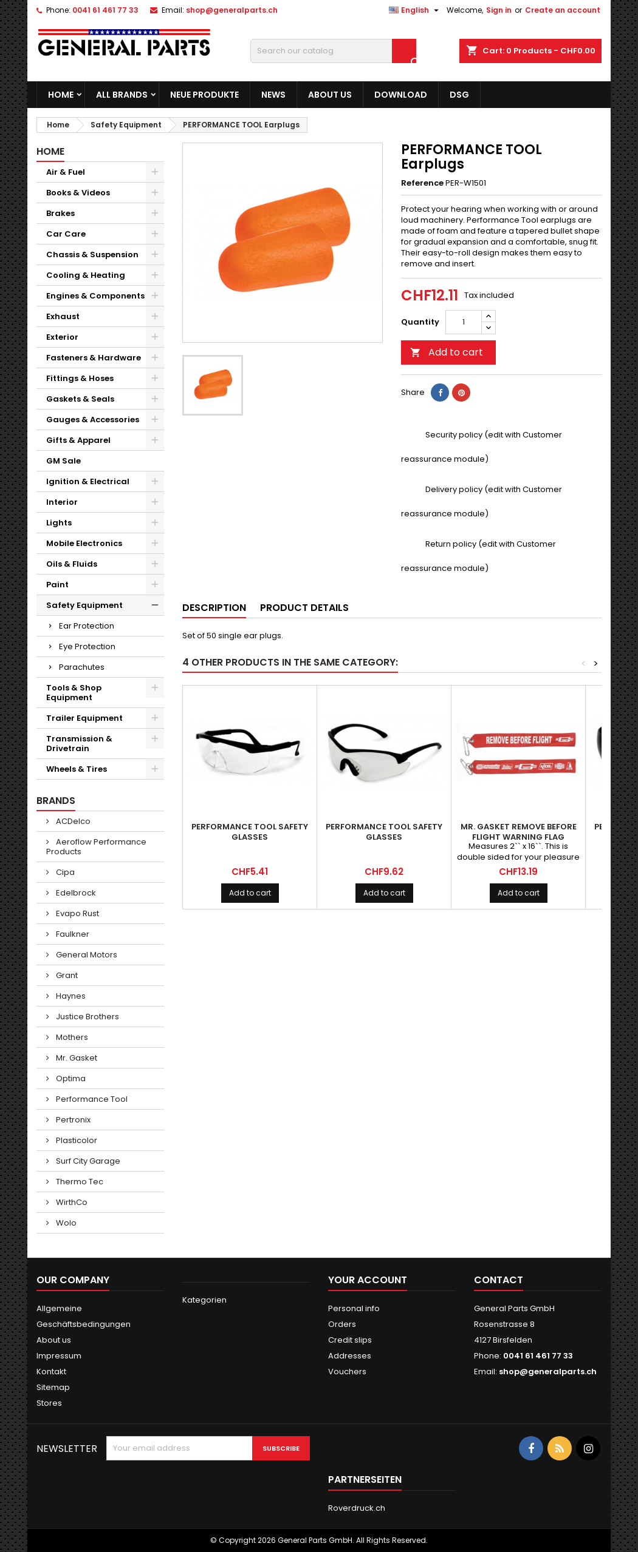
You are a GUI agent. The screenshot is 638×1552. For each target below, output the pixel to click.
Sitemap (53, 1387)
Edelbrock (75, 893)
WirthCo (70, 1202)
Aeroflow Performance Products (96, 846)
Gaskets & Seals (80, 399)
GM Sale (63, 461)
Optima (70, 1078)
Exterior (62, 337)
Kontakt (51, 1371)
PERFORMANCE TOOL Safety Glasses (249, 832)
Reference (422, 183)
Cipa (64, 872)
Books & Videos (78, 192)
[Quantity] (463, 322)
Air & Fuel (65, 172)
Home (61, 95)
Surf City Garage (87, 1161)
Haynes (70, 996)
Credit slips (350, 1340)
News (273, 95)
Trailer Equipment (84, 718)
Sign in (499, 10)
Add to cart (446, 352)
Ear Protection (86, 626)
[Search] (333, 51)
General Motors (85, 954)
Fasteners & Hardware (93, 357)
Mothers (71, 1037)
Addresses (349, 1355)
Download (400, 95)
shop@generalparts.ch (232, 10)
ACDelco (72, 821)
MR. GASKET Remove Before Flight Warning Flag (519, 832)
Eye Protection (87, 646)
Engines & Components (95, 296)
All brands (122, 95)
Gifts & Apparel (78, 440)
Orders (342, 1324)
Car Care (66, 234)
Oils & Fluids (71, 564)
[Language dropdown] (415, 10)
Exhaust (63, 316)
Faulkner (71, 934)
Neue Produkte (204, 95)
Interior (62, 502)
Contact (498, 1280)
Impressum (58, 1355)
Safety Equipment (84, 605)
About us (330, 95)
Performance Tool (91, 1099)
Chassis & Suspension (92, 254)
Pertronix (72, 1119)
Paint (57, 584)
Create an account (562, 10)
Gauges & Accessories (92, 419)
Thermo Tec (78, 1181)
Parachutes (82, 667)
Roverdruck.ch (356, 1508)
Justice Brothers (86, 1016)
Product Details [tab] (304, 608)
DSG (459, 95)
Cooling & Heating (85, 275)
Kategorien (204, 1300)
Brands (55, 801)
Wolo (65, 1223)
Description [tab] (214, 608)
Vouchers (347, 1371)
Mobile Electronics (84, 543)
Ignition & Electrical (87, 481)
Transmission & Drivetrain (79, 743)
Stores (49, 1403)
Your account (367, 1280)
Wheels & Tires (76, 769)
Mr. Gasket (75, 1058)
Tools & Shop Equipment (73, 692)
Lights (59, 522)
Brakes (60, 213)
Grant (66, 975)
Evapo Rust (76, 913)
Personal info (354, 1308)
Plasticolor (75, 1140)
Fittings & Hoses (80, 378)
